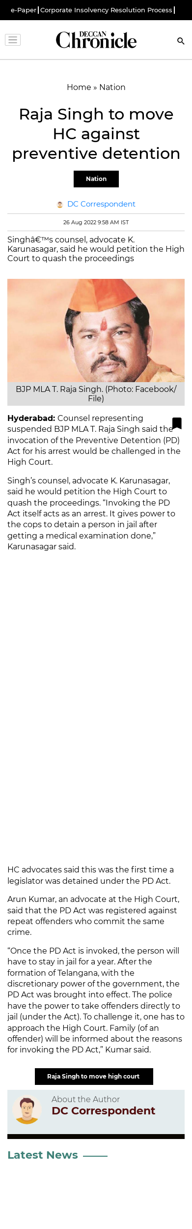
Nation (96, 178)
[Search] (181, 42)
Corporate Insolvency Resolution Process (106, 10)
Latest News (42, 1155)
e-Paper (23, 10)
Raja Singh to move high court (94, 1076)
